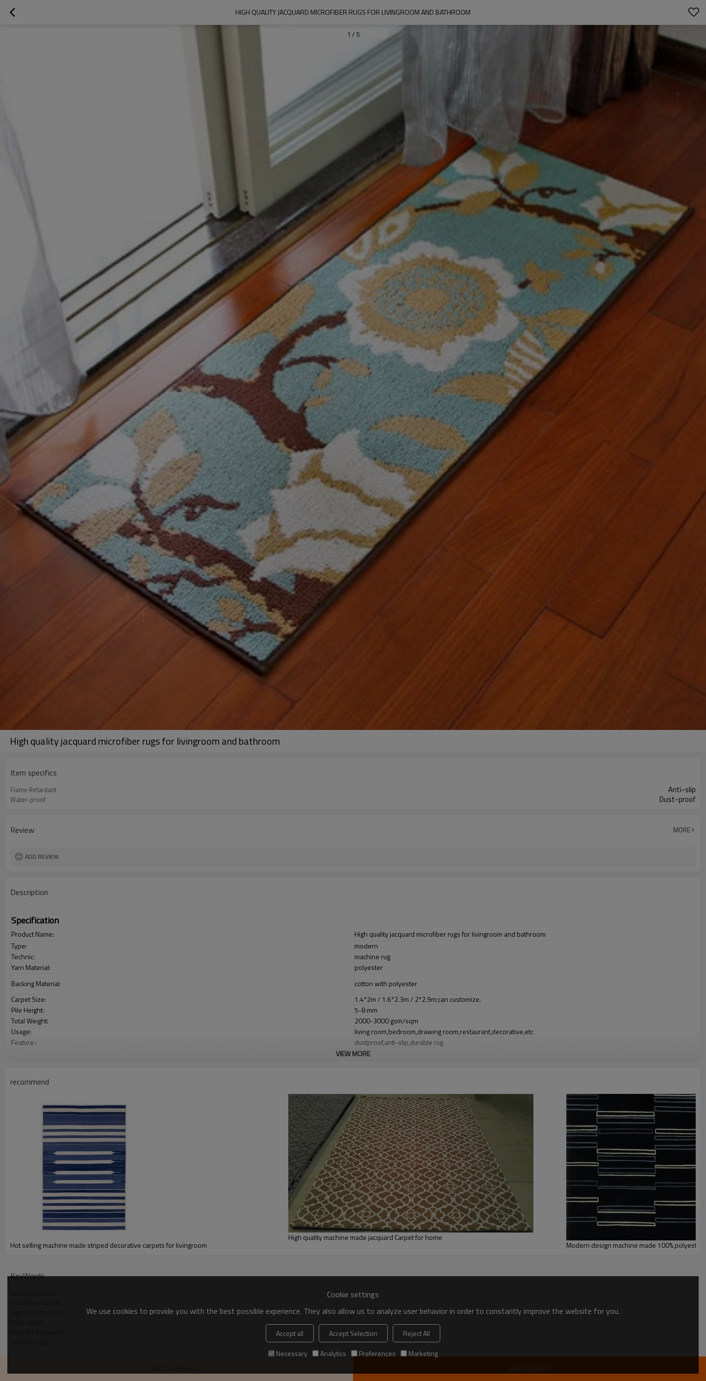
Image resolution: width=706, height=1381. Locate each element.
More (681, 830)
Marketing (419, 1353)
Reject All (416, 1333)
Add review (42, 856)
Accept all (289, 1333)
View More (353, 1053)
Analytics (329, 1353)
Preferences (373, 1353)
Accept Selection (353, 1333)
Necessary (287, 1353)
